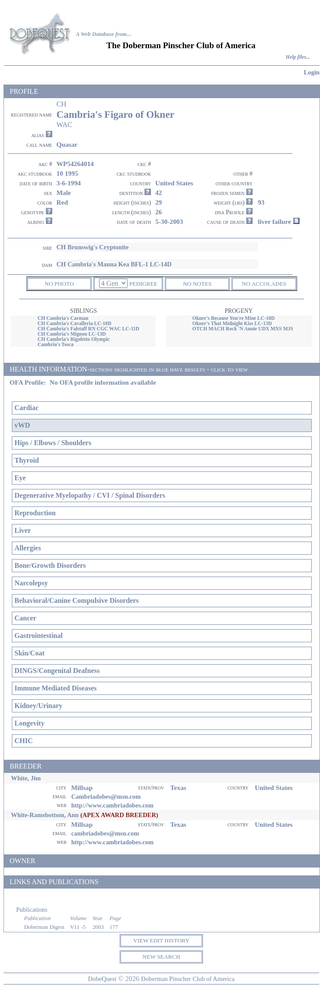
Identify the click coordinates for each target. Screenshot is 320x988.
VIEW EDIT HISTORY (161, 940)
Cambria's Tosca (56, 344)
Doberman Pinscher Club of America (188, 978)
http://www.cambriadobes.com (112, 805)
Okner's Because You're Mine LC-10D (233, 318)
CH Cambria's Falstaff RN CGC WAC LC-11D (88, 328)
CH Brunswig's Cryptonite (93, 247)
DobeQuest (102, 978)
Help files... (298, 57)
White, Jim (26, 778)
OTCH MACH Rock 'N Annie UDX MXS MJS (242, 328)
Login (312, 72)
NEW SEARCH (161, 956)
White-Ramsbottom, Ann (44, 814)
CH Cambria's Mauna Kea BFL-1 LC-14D (114, 264)
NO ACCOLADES (264, 283)
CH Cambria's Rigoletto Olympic (74, 339)
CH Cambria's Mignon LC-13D (72, 333)
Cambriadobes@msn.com (106, 796)
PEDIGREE (143, 283)
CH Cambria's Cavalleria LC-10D (75, 323)
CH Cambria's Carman (63, 318)
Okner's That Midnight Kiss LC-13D (232, 323)
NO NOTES (197, 283)
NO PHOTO (59, 283)
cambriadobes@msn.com (105, 833)
